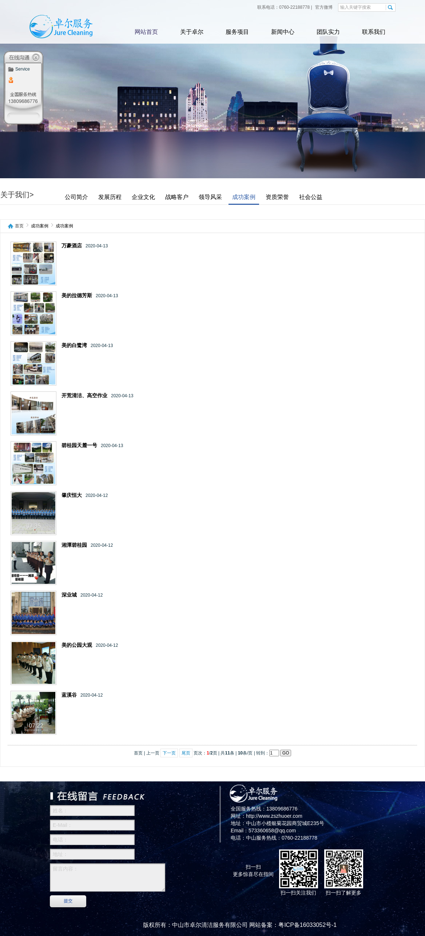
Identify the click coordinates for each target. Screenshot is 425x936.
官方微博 (323, 7)
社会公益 (310, 197)
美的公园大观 (76, 645)
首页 (19, 226)
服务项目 (237, 32)
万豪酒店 (71, 245)
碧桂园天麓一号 (79, 445)
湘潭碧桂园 (74, 545)
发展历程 (110, 197)
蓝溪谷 (69, 695)
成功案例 (243, 197)
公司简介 (76, 197)
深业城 (69, 595)
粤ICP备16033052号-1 (307, 925)
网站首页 (146, 32)
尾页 (186, 753)
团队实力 (328, 32)
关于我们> (17, 195)
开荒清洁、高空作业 (84, 395)
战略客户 (176, 197)
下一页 (169, 753)
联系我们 (373, 32)
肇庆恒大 (71, 495)
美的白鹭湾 (74, 345)
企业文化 (143, 197)
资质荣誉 (277, 197)
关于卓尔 (191, 32)
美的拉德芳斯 (76, 295)
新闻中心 (282, 32)
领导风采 (210, 197)
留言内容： (107, 877)
